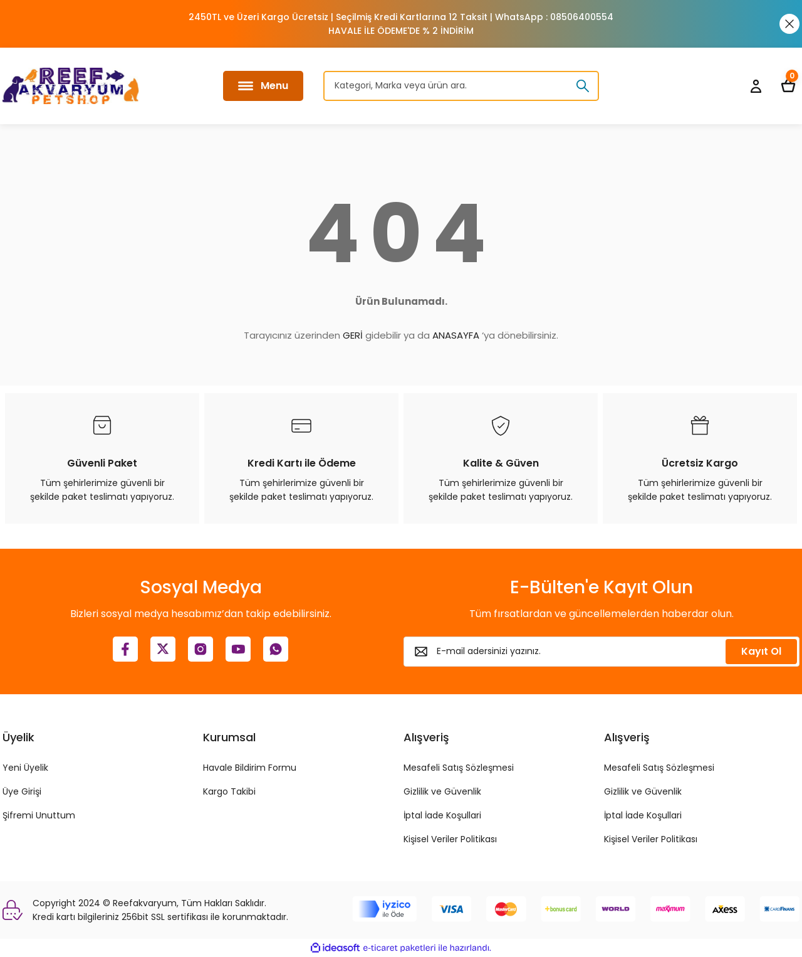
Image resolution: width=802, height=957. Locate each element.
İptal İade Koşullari (442, 815)
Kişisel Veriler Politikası (450, 839)
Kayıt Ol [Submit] (761, 651)
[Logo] (71, 86)
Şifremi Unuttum (39, 815)
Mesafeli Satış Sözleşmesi (459, 767)
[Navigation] (263, 86)
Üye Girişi (22, 791)
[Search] (461, 86)
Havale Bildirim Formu (249, 767)
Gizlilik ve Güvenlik (442, 791)
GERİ (353, 335)
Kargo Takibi (229, 791)
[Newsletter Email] (601, 652)
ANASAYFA (455, 335)
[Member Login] (755, 85)
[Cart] (788, 85)
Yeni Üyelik (25, 767)
